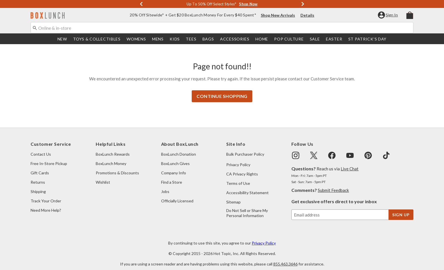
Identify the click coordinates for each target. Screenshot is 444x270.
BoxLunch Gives (175, 157)
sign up (401, 209)
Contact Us (41, 148)
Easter (334, 39)
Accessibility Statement (247, 187)
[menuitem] (409, 15)
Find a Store (171, 176)
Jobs (165, 185)
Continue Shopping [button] (222, 90)
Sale (315, 39)
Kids (175, 39)
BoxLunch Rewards (113, 148)
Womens (136, 39)
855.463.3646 (285, 258)
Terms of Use (238, 177)
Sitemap (233, 196)
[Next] (302, 4)
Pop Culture (289, 39)
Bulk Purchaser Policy (245, 148)
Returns (38, 176)
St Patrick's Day (367, 39)
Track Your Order (46, 195)
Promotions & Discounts (117, 167)
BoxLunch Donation (178, 148)
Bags (208, 39)
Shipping (38, 185)
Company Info (173, 167)
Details (307, 15)
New (62, 39)
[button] (388, 15)
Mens (158, 39)
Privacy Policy (238, 159)
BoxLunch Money (111, 157)
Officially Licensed (177, 195)
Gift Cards (40, 167)
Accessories (234, 39)
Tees (191, 39)
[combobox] (222, 28)
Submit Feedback (333, 184)
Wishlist (103, 176)
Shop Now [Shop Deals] (248, 4)
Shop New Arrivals (278, 15)
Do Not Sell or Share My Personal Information (247, 207)
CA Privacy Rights (242, 168)
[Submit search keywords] (35, 28)
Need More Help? (46, 204)
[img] (295, 149)
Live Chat (349, 163)
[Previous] (141, 4)
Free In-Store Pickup (49, 157)
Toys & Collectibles (97, 39)
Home (261, 39)
